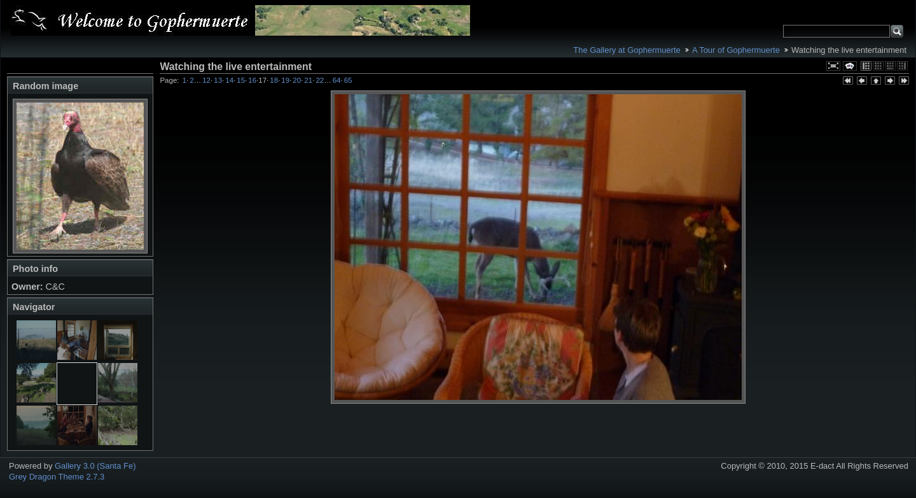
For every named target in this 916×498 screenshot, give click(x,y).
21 (308, 80)
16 (252, 80)
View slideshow (850, 66)
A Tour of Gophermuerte (736, 50)
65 (348, 80)
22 (320, 80)
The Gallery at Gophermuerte (626, 50)
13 (218, 80)
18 (274, 80)
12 (206, 80)
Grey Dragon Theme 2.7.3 (56, 476)
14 (229, 80)
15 (241, 80)
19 (285, 80)
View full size (833, 66)
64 (337, 80)
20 (297, 80)
